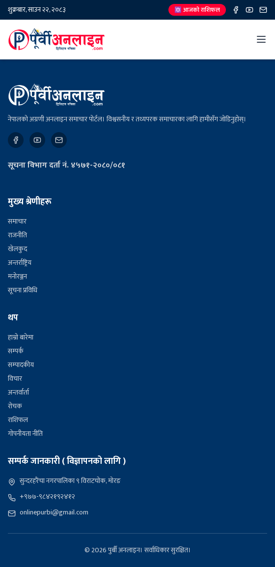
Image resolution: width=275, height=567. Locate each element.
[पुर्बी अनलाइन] (56, 95)
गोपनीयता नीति (25, 433)
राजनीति (17, 235)
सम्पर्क (16, 351)
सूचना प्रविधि (22, 290)
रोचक (15, 406)
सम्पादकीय (21, 364)
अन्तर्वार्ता (18, 392)
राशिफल (18, 419)
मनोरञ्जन (17, 276)
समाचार (17, 221)
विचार (15, 378)
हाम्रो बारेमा (20, 337)
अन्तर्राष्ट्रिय (19, 262)
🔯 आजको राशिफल (197, 10)
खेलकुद (17, 249)
